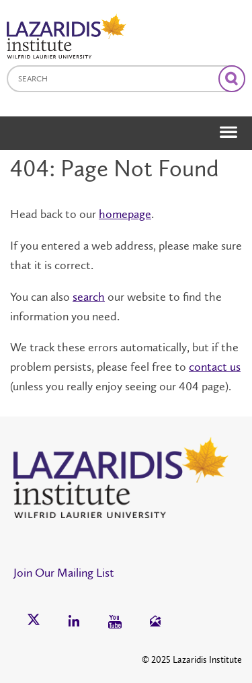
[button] (222, 107)
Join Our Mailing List (63, 572)
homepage (125, 214)
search (89, 296)
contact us (215, 366)
